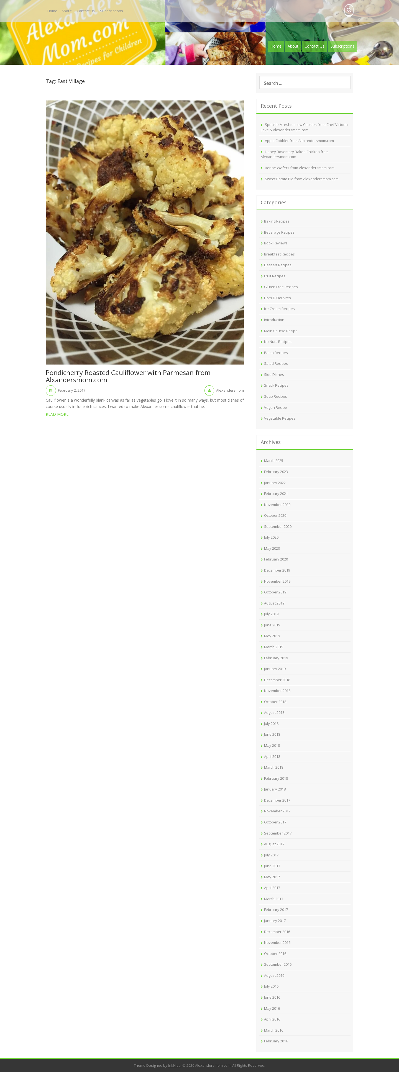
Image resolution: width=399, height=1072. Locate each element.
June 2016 (272, 997)
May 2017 (272, 876)
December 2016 (277, 931)
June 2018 (272, 734)
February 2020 (276, 559)
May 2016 (272, 1008)
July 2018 (271, 723)
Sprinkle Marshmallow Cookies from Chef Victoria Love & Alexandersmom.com (304, 127)
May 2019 (272, 635)
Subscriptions (111, 10)
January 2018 (275, 789)
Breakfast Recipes (279, 254)
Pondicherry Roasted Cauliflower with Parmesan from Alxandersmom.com (128, 376)
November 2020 (277, 504)
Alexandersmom (230, 390)
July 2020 (271, 537)
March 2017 (273, 898)
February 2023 (276, 471)
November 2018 (277, 690)
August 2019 (274, 603)
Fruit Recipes (274, 275)
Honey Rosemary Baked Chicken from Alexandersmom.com (295, 154)
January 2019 (275, 668)
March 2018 (273, 767)
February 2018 (276, 778)
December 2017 (277, 800)
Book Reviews (276, 243)
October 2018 (275, 701)
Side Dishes (274, 374)
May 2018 (272, 745)
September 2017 (277, 833)
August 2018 (274, 712)
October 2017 (275, 822)
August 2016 (274, 975)
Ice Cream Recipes (279, 308)
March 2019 (273, 646)
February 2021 (276, 493)
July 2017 (271, 855)
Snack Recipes (276, 385)
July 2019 (271, 613)
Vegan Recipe (275, 407)
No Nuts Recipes (277, 341)
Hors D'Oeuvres (277, 297)
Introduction (274, 319)
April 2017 (272, 887)
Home (52, 10)
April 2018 (272, 756)
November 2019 (277, 581)
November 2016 (277, 942)
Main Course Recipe (281, 330)
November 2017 (277, 810)
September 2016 (277, 964)
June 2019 (272, 624)
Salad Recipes (276, 363)
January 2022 (275, 482)
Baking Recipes (277, 221)
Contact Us (86, 10)
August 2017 (274, 843)
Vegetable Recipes (279, 418)
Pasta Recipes (276, 352)
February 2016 (276, 1041)
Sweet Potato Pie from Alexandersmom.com (302, 178)
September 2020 (277, 526)
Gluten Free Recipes (281, 286)
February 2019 (276, 657)
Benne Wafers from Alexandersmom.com (299, 167)
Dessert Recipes (277, 264)
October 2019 (275, 592)
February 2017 (276, 909)
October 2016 (275, 953)
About (66, 10)
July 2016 (271, 986)
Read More (57, 414)
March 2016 (273, 1030)
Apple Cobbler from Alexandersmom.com (299, 140)
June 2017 (272, 865)
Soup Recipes (275, 396)
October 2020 (275, 515)
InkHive (174, 1065)
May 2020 (272, 548)
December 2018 (277, 679)
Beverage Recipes (279, 232)
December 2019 (277, 570)
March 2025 (273, 460)
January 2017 (275, 920)
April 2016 (272, 1019)
